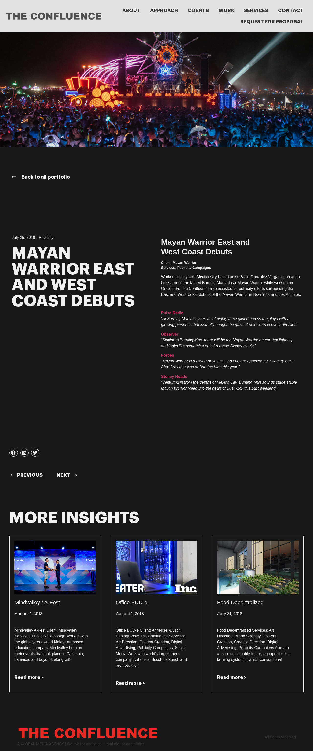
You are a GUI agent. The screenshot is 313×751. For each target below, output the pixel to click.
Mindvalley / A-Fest (37, 602)
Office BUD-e (131, 602)
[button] (13, 453)
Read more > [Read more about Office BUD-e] (130, 683)
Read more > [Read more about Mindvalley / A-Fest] (29, 677)
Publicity (46, 237)
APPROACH (164, 10)
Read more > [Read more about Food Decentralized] (231, 677)
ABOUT (131, 10)
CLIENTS (198, 10)
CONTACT (290, 10)
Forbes (167, 355)
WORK (226, 10)
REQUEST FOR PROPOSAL (271, 21)
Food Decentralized (240, 602)
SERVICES (256, 10)
